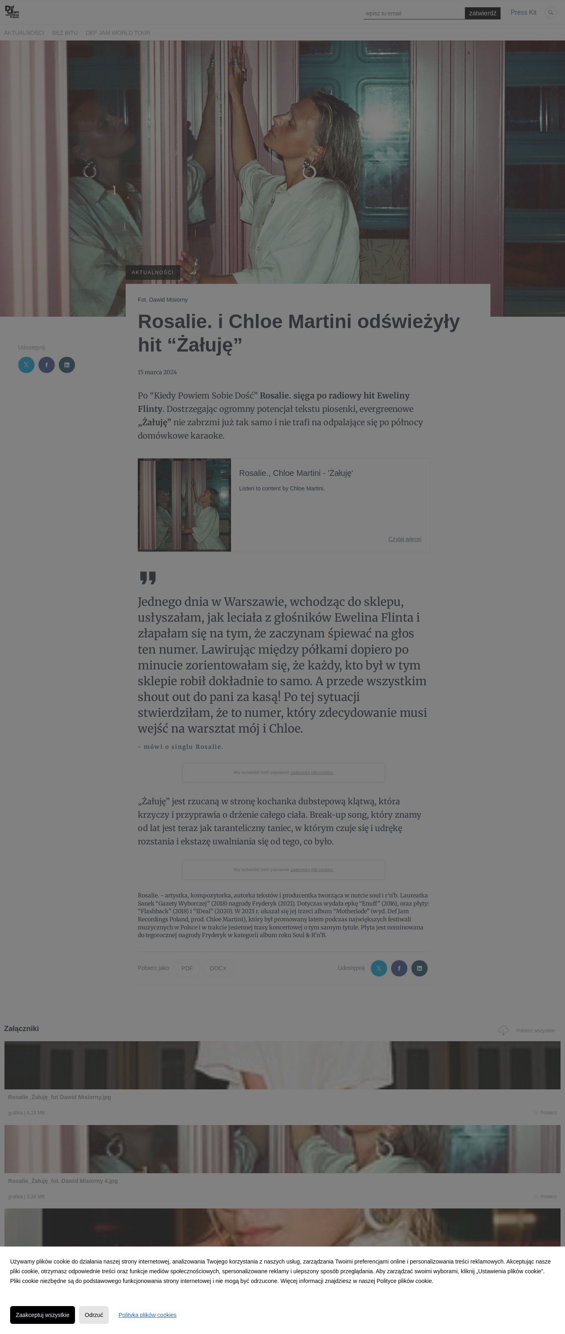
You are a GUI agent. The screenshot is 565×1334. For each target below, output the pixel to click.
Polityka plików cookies (147, 1315)
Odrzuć (94, 1315)
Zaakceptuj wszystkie (42, 1315)
